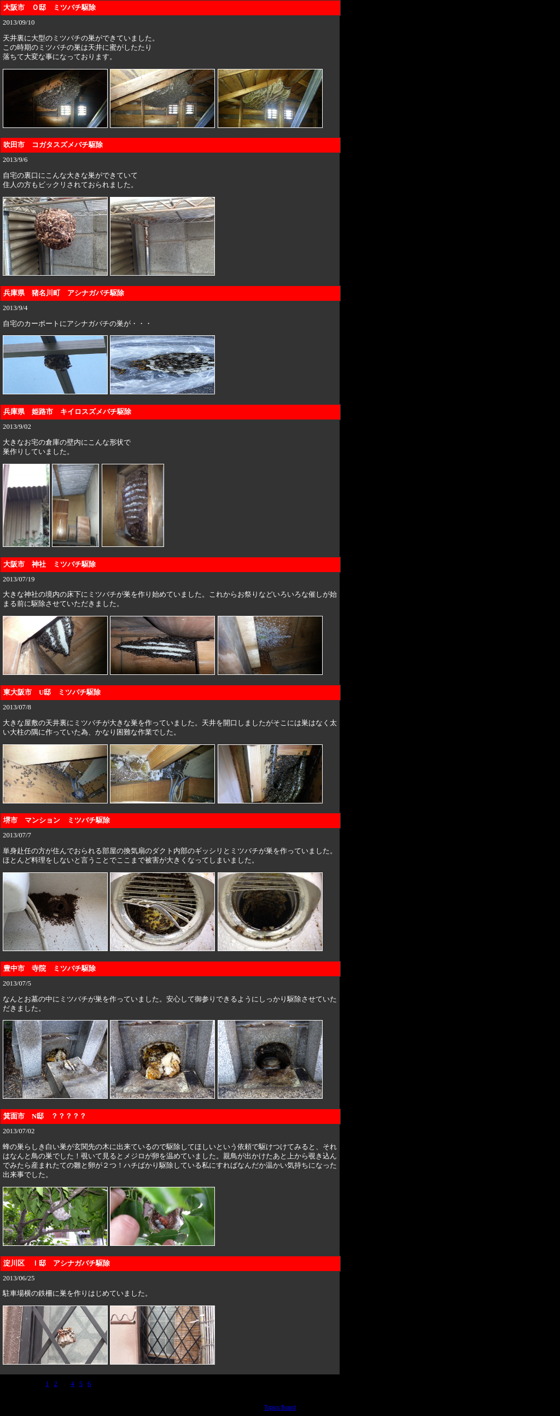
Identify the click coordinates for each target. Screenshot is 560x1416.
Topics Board (280, 1408)
